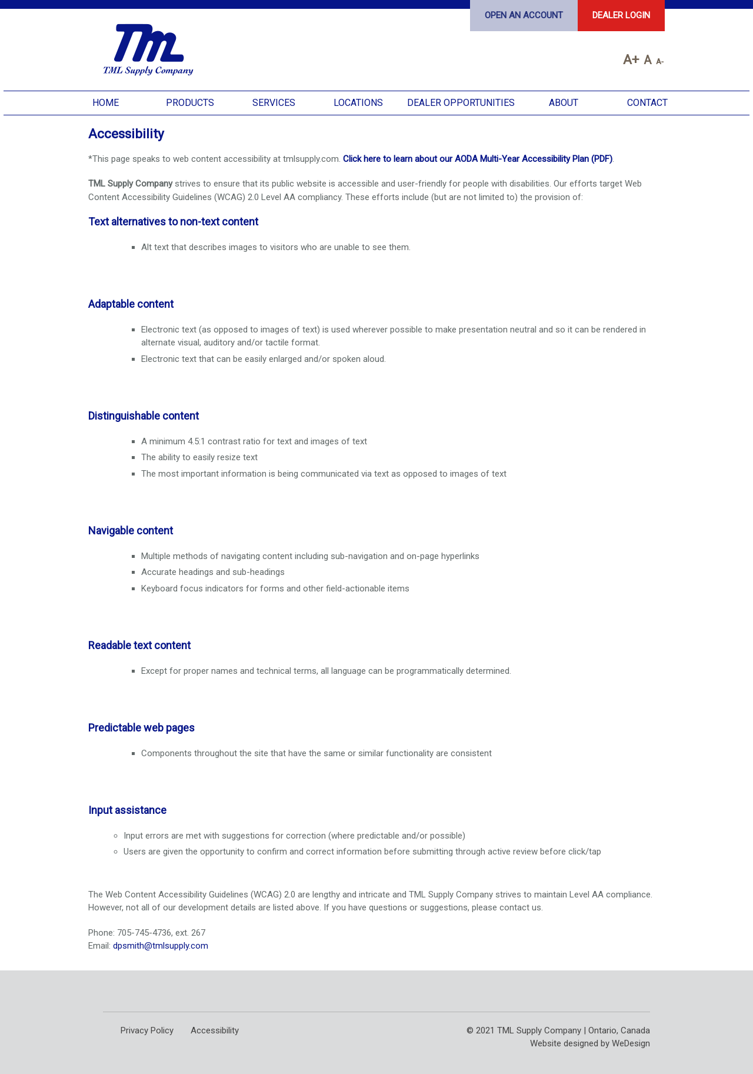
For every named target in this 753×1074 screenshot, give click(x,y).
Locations (358, 102)
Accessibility (215, 1030)
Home (105, 102)
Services (273, 102)
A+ (631, 59)
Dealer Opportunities (461, 102)
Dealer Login (621, 15)
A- (660, 61)
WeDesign (631, 1043)
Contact (647, 102)
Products (190, 102)
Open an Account (524, 15)
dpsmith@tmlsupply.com (160, 945)
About (563, 102)
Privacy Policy (147, 1030)
